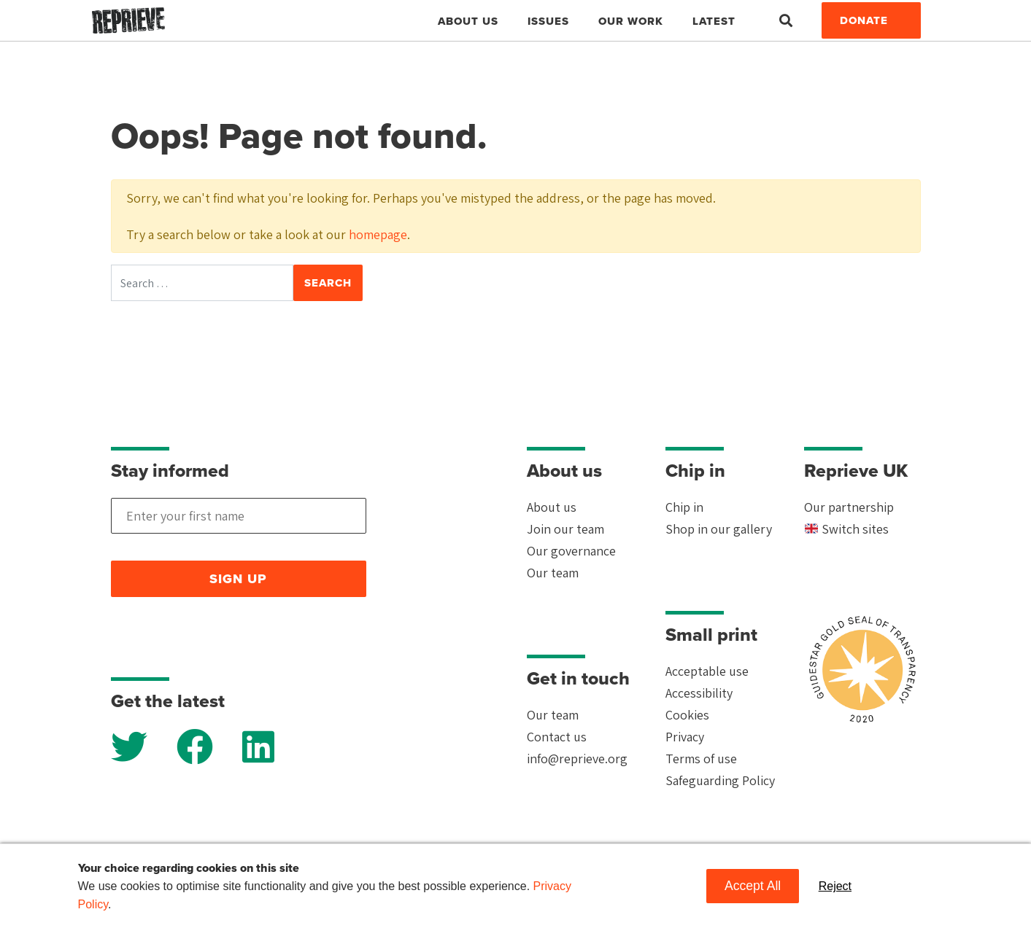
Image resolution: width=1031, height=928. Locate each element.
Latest (713, 21)
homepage (378, 234)
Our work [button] (630, 21)
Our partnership (849, 507)
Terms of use (701, 758)
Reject (835, 886)
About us (551, 507)
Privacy (684, 736)
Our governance (571, 550)
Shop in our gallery (718, 528)
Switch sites (847, 528)
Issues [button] (548, 21)
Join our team (565, 528)
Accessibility (699, 693)
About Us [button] (468, 21)
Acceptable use (707, 671)
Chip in (684, 507)
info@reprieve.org (577, 758)
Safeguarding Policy (720, 780)
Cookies (687, 714)
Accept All (753, 885)
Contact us (557, 736)
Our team (553, 572)
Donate (864, 20)
